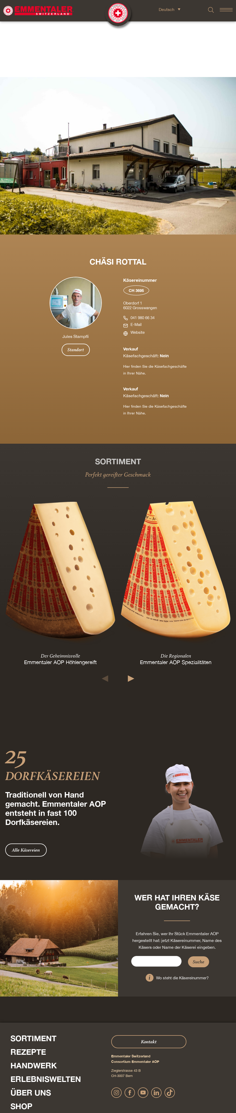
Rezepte (28, 996)
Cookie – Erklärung (166, 1092)
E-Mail (136, 269)
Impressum (98, 1092)
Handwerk (33, 1010)
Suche (198, 906)
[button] (105, 623)
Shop (21, 1050)
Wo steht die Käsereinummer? (182, 922)
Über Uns (30, 1037)
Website (138, 276)
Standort (75, 294)
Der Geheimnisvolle (60, 600)
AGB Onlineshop (139, 1092)
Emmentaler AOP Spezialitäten (175, 607)
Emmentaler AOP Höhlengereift (60, 607)
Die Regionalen (176, 600)
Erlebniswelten (45, 1023)
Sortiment (33, 982)
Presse (11, 1065)
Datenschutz (117, 1092)
